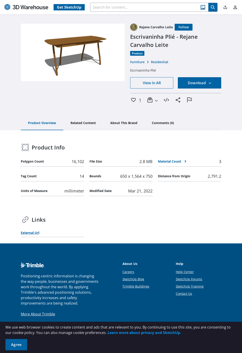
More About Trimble (38, 314)
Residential (159, 62)
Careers (128, 272)
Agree (16, 344)
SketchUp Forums (189, 279)
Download (200, 82)
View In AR (152, 82)
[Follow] (184, 27)
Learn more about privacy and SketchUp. (144, 332)
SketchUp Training (190, 286)
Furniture (137, 62)
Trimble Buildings (135, 286)
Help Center (185, 272)
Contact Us (184, 293)
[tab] (42, 123)
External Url (30, 233)
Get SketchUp (69, 7)
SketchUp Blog (133, 279)
